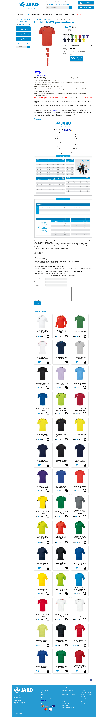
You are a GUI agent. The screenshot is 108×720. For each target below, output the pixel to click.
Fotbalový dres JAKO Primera (61, 360)
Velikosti (64, 699)
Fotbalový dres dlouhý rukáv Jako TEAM (61, 334)
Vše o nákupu (58, 2)
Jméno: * (37, 279)
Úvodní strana (49, 2)
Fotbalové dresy (52, 19)
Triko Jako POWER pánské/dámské (80, 334)
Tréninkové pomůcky (48, 14)
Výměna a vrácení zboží (68, 697)
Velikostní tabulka (40, 73)
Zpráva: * (37, 303)
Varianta (65, 51)
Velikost (65, 46)
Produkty (42, 19)
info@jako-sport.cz (75, 97)
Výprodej (78, 14)
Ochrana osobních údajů (68, 710)
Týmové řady (20, 14)
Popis (36, 69)
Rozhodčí (67, 14)
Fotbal (27, 14)
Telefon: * (37, 282)
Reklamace (38, 72)
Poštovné (37, 71)
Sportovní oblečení (35, 14)
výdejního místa (56, 110)
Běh (73, 14)
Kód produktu (66, 54)
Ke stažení (65, 708)
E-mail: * (37, 285)
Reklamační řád (66, 695)
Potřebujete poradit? (40, 75)
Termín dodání (66, 701)
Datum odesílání (65, 48)
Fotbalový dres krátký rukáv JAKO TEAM (42, 334)
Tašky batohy (59, 14)
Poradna (65, 2)
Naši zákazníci (66, 706)
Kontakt (70, 2)
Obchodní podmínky (67, 692)
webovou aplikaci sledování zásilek (54, 109)
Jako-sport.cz (36, 19)
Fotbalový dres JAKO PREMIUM (42, 643)
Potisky (64, 703)
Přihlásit (88, 2)
